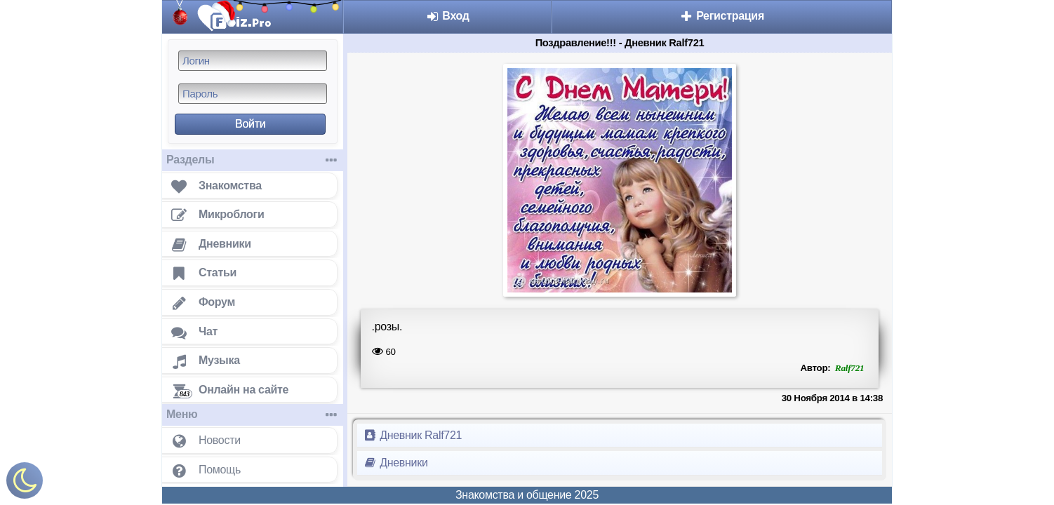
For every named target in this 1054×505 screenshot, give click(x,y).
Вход (447, 16)
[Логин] (252, 60)
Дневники (395, 463)
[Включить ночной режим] (25, 483)
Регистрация (721, 16)
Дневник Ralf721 (412, 435)
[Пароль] (252, 93)
